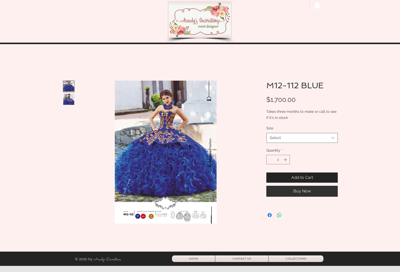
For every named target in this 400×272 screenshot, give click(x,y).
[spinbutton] (278, 159)
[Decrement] (270, 159)
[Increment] (286, 159)
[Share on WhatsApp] (279, 215)
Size (269, 128)
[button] (317, 5)
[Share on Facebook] (270, 215)
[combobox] (302, 138)
